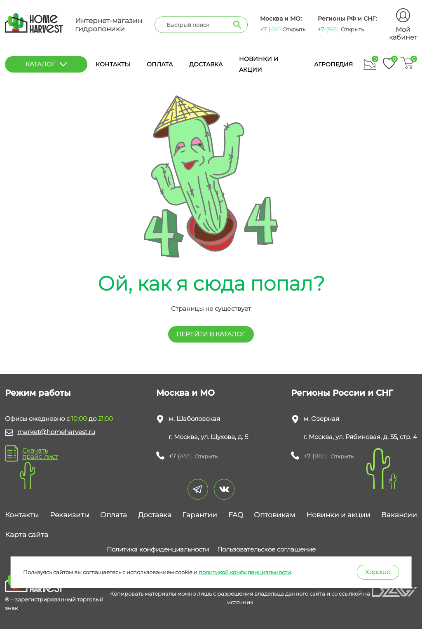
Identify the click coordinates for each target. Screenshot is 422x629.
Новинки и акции (338, 515)
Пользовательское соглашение (266, 549)
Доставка (206, 64)
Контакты (113, 64)
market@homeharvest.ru (56, 432)
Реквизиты (69, 515)
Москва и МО (185, 393)
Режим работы (38, 393)
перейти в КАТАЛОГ (211, 334)
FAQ (235, 515)
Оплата (160, 64)
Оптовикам (274, 515)
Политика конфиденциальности (158, 549)
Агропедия (333, 64)
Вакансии (399, 515)
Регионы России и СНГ (342, 393)
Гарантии (199, 515)
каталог (46, 64)
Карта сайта (26, 534)
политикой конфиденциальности (245, 572)
